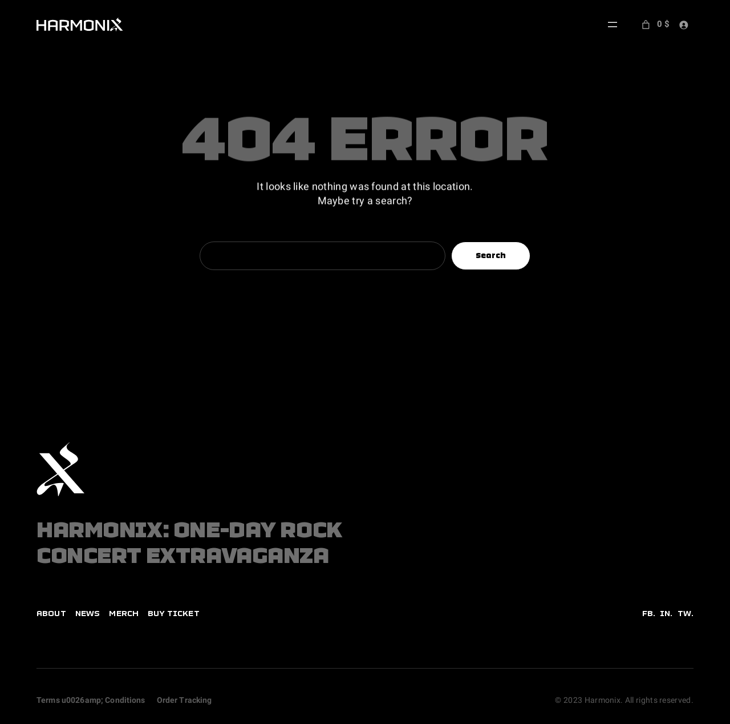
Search (491, 255)
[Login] (684, 25)
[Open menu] (612, 24)
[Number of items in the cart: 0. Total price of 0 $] (654, 24)
